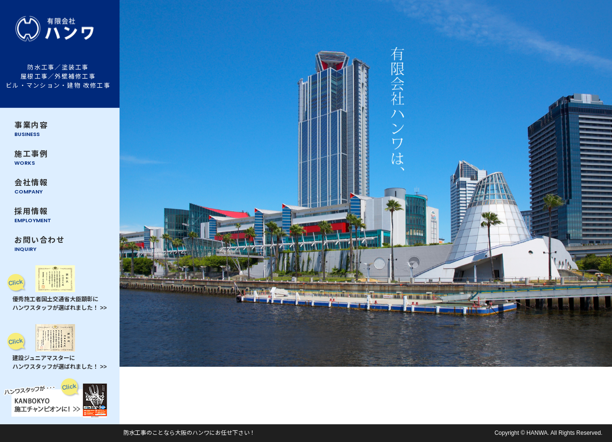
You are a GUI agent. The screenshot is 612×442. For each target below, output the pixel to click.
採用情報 (32, 215)
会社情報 (31, 187)
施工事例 (31, 158)
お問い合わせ (39, 244)
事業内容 (31, 129)
